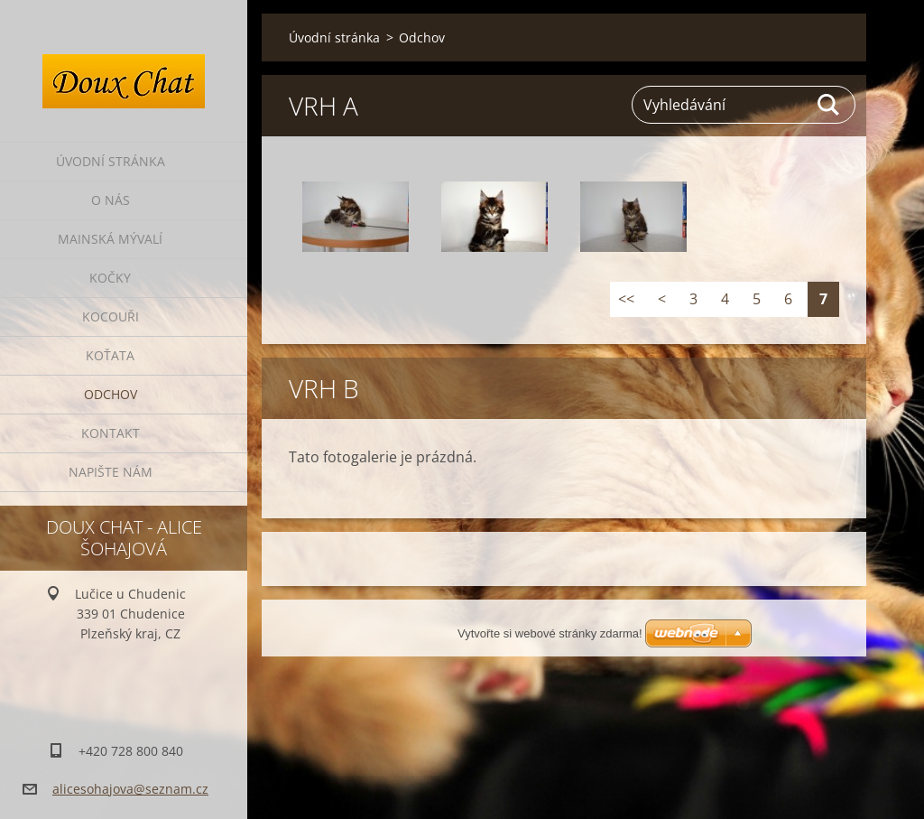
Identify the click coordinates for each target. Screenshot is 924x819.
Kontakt (110, 433)
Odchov (110, 394)
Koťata (110, 355)
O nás (110, 200)
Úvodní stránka (110, 161)
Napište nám (110, 471)
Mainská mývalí (110, 238)
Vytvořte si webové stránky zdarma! (549, 633)
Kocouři (110, 316)
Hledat (829, 104)
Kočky (110, 277)
